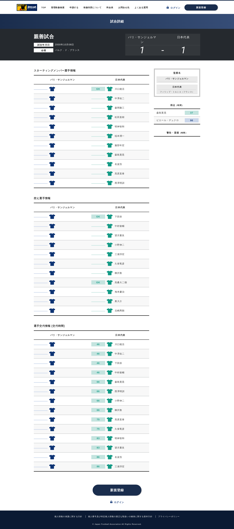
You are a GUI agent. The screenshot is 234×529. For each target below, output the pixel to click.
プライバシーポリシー (169, 516)
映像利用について (92, 7)
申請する (74, 7)
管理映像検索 (58, 7)
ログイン (173, 7)
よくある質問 (141, 7)
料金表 (109, 7)
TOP (43, 7)
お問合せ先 (124, 7)
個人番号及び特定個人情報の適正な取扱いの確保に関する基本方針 (120, 516)
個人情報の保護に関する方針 (68, 516)
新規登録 (201, 7)
